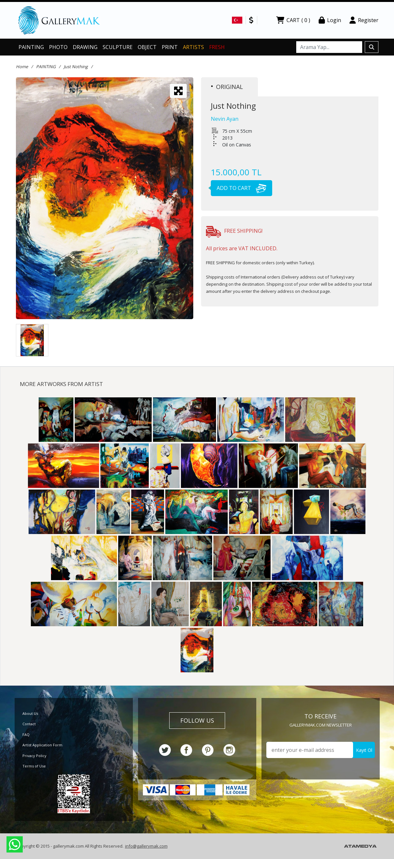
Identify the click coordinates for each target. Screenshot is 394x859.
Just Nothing (76, 66)
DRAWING (85, 47)
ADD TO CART (238, 188)
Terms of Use (34, 766)
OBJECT (147, 47)
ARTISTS (193, 47)
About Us (30, 713)
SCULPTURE (118, 47)
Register (364, 20)
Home (22, 66)
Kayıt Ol (364, 750)
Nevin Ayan (224, 118)
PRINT (170, 47)
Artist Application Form (42, 744)
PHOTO (58, 47)
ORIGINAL (227, 87)
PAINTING (31, 47)
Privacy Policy (34, 755)
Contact (29, 723)
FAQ (26, 734)
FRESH (217, 47)
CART (293, 20)
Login (330, 20)
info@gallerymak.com (146, 846)
